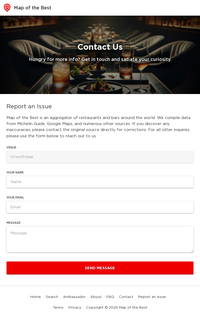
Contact (126, 297)
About (96, 297)
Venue (11, 147)
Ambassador (74, 297)
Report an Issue (152, 297)
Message (14, 223)
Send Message (100, 268)
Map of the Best (27, 8)
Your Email (15, 197)
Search (52, 297)
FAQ (110, 297)
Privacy (74, 307)
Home (35, 297)
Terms (58, 307)
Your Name (15, 172)
